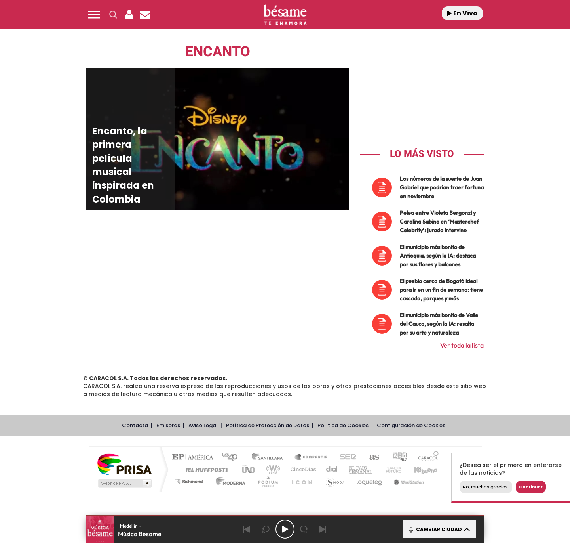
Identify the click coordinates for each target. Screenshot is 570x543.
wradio (272, 469)
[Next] (323, 529)
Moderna (228, 481)
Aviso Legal (203, 425)
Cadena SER (345, 458)
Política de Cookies (343, 425)
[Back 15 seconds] (266, 529)
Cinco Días (302, 469)
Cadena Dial (332, 469)
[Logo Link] (285, 14)
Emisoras (168, 425)
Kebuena (419, 469)
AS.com (371, 458)
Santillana (269, 458)
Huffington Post (205, 469)
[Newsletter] (145, 14)
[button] (94, 14)
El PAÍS (194, 458)
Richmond (189, 481)
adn (397, 458)
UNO (249, 469)
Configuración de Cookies (411, 425)
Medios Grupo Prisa (124, 483)
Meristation (408, 481)
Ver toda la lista (462, 345)
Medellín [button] (131, 526)
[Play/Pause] (285, 529)
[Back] (247, 529)
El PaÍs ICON (301, 481)
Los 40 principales (232, 458)
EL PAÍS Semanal (361, 469)
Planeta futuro (390, 469)
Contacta (135, 425)
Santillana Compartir (311, 458)
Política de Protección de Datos (267, 425)
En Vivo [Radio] (462, 13)
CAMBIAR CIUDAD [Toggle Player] (438, 529)
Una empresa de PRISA (124, 464)
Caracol (426, 458)
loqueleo (370, 481)
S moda (335, 481)
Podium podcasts (267, 481)
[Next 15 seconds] (304, 529)
